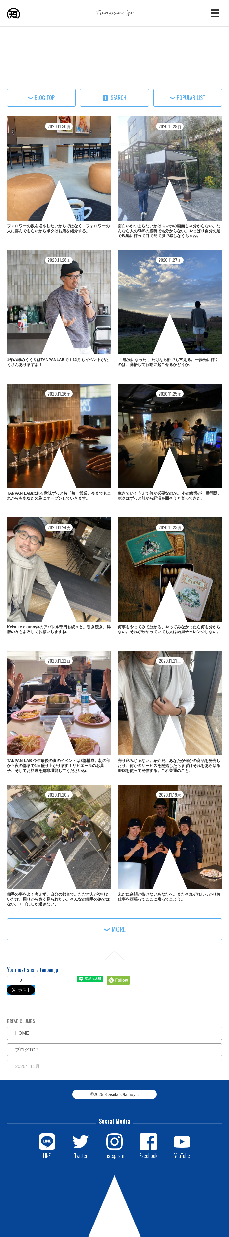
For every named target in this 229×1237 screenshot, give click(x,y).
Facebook (148, 1155)
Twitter (81, 1155)
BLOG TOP (45, 98)
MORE (119, 929)
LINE (47, 1155)
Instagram (114, 1155)
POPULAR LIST (191, 98)
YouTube (182, 1155)
